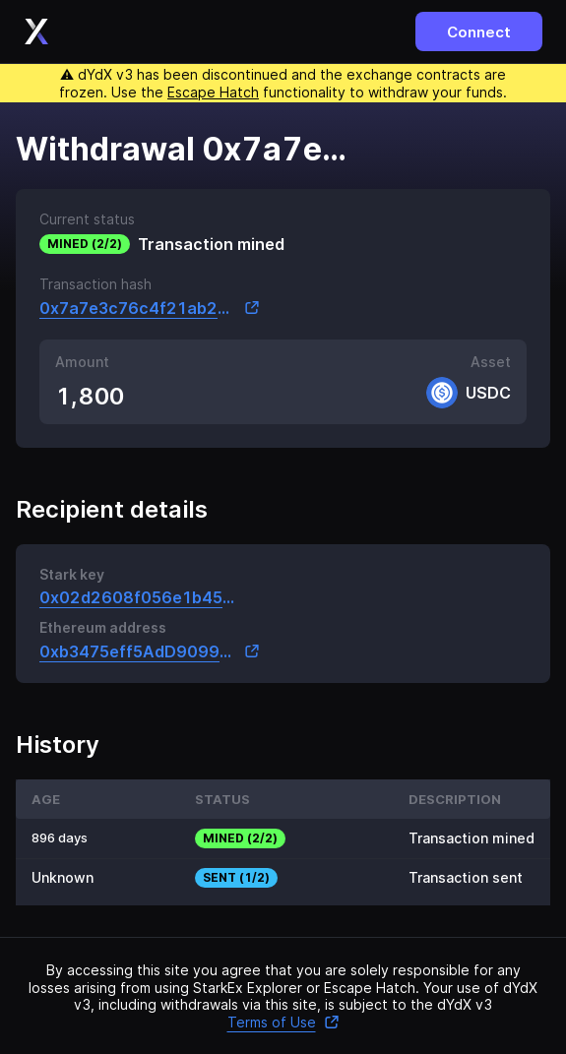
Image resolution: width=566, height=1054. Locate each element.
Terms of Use (283, 1022)
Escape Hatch (213, 92)
